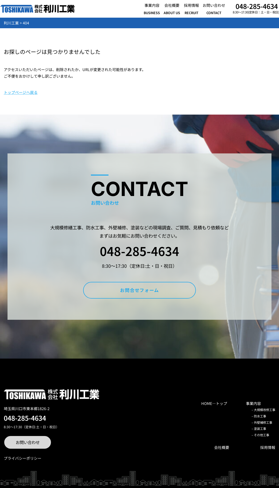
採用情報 (267, 447)
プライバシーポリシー (22, 458)
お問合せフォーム (139, 290)
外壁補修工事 (263, 422)
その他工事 (261, 435)
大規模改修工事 (264, 410)
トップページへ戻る (21, 92)
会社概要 (221, 447)
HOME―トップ (214, 403)
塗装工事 (260, 428)
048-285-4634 (257, 6)
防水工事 (260, 416)
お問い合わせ (28, 442)
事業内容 (253, 403)
